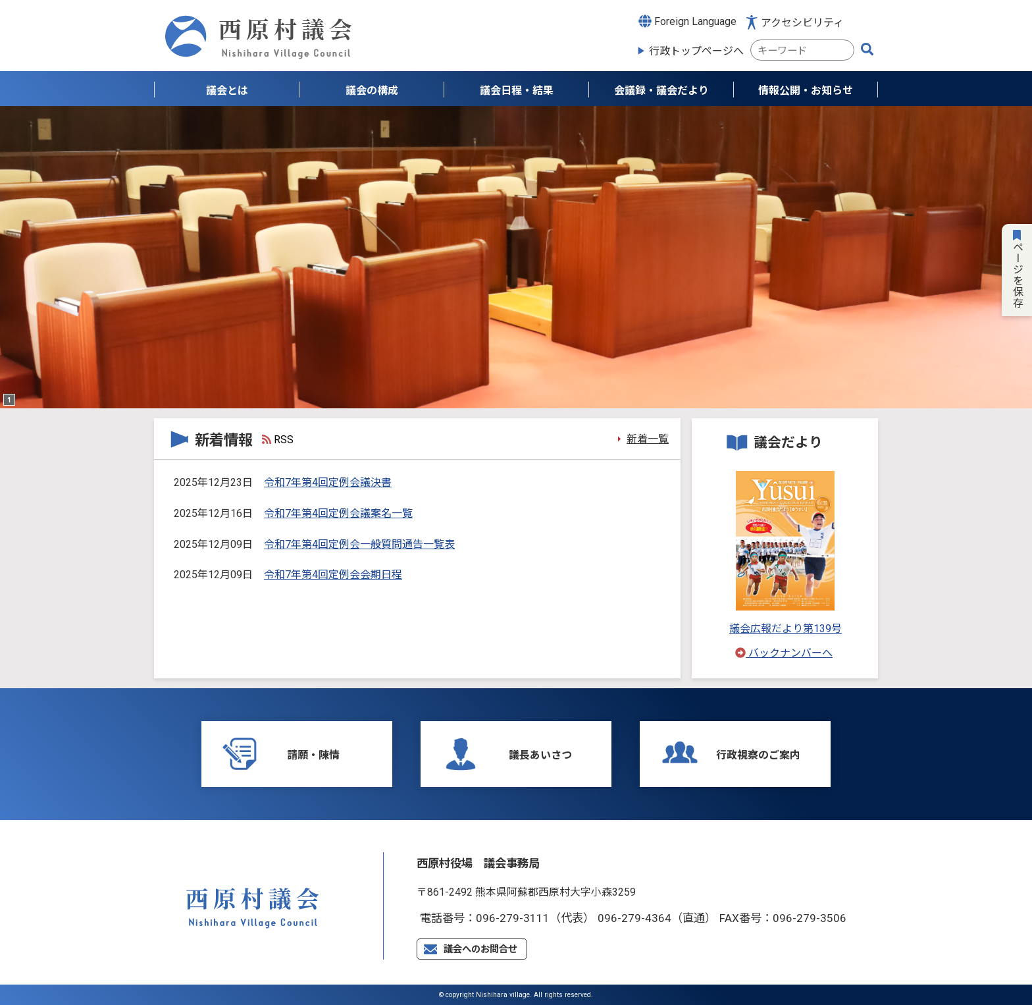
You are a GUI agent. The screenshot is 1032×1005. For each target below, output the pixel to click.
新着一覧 (648, 439)
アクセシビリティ (802, 22)
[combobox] (802, 50)
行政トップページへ (696, 51)
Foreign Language (687, 21)
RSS (278, 439)
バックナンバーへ (784, 653)
